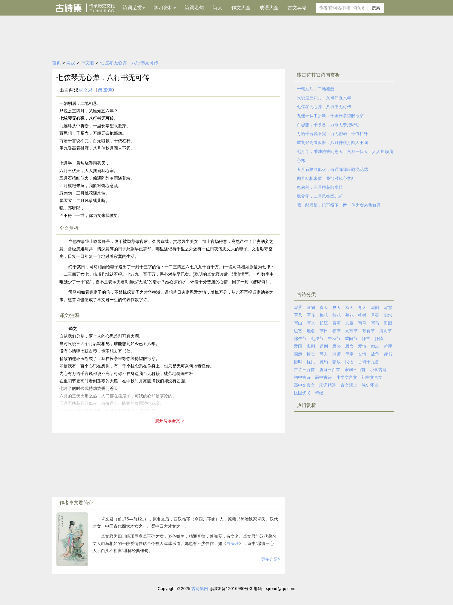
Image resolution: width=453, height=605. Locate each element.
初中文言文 (372, 377)
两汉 (70, 62)
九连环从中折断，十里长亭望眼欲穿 (330, 115)
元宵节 (351, 330)
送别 (324, 346)
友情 (362, 354)
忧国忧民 (302, 392)
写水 (311, 323)
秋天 (349, 307)
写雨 (375, 307)
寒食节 (368, 330)
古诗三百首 (304, 369)
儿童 (349, 323)
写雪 (388, 307)
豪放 (336, 361)
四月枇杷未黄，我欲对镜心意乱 (326, 178)
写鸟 (362, 323)
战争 (375, 354)
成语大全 (269, 7)
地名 (311, 330)
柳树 (362, 315)
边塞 (298, 330)
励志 (375, 346)
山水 (388, 315)
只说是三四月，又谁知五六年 (324, 97)
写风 (298, 315)
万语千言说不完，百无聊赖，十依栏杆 (332, 133)
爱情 (362, 346)
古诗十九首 (368, 361)
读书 (388, 354)
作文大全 (241, 7)
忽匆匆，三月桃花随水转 (320, 187)
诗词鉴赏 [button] (134, 7)
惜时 (298, 361)
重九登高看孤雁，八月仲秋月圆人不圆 (332, 142)
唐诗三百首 (329, 369)
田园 (388, 323)
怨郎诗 (105, 90)
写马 (375, 323)
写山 (298, 323)
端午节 (300, 338)
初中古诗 (302, 377)
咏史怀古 (370, 385)
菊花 (349, 315)
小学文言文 (346, 377)
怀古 (366, 338)
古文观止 (348, 385)
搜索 (376, 7)
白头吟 (232, 543)
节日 (324, 330)
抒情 (379, 338)
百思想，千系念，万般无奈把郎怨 (328, 124)
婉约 (324, 361)
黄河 (336, 323)
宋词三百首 (355, 369)
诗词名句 (194, 7)
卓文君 (87, 62)
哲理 (388, 346)
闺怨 (298, 354)
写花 (311, 315)
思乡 (336, 346)
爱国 (298, 346)
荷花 (336, 315)
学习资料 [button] (165, 7)
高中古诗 (323, 377)
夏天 (336, 307)
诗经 (319, 392)
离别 (311, 346)
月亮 (375, 315)
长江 (324, 323)
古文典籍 (297, 7)
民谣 (349, 361)
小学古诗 (378, 369)
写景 (298, 307)
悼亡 (311, 354)
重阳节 (351, 338)
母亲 (349, 354)
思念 (349, 346)
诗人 (217, 7)
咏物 (311, 307)
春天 (324, 307)
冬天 (362, 307)
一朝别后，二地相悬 (315, 88)
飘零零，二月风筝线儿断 (320, 196)
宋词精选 (327, 385)
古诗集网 (199, 588)
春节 (336, 330)
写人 (324, 354)
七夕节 (317, 338)
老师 (336, 354)
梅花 (324, 315)
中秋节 (334, 338)
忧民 (311, 361)
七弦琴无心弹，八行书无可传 (129, 62)
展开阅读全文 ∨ (170, 420)
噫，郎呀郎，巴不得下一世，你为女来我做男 (338, 205)
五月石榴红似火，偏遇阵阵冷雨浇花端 (332, 169)
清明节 (385, 330)
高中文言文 (304, 385)
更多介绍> (270, 559)
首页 (56, 62)
